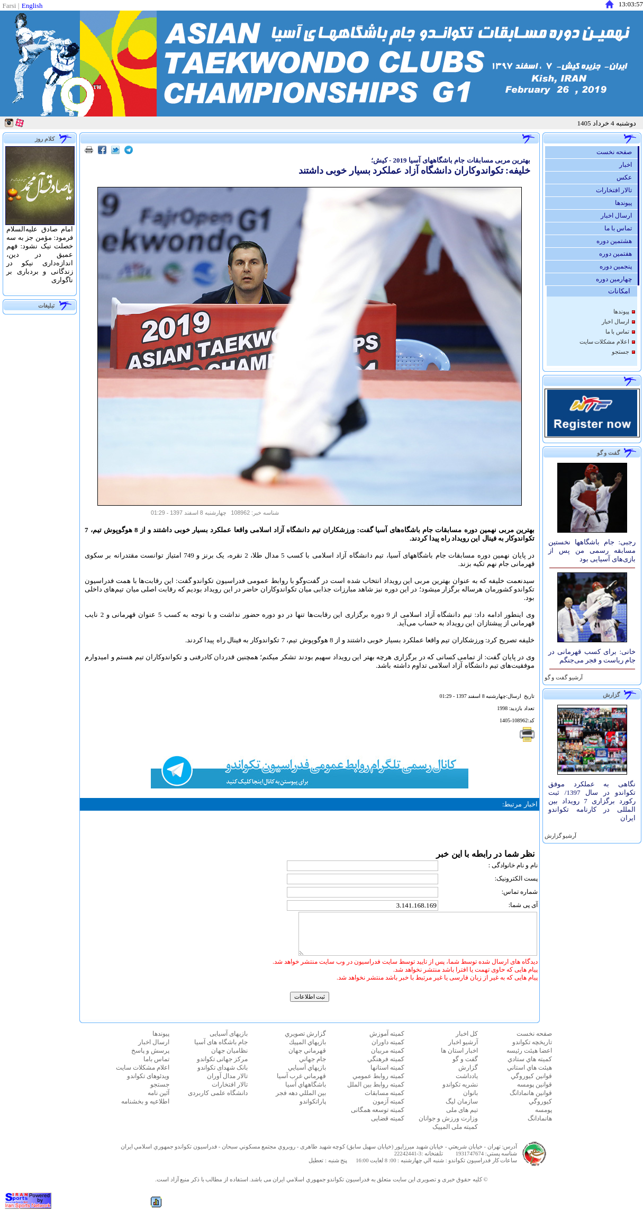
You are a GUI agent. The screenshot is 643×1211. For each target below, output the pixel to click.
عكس (627, 177)
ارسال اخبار (619, 215)
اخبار (628, 164)
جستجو (620, 352)
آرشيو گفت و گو (563, 677)
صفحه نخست (616, 152)
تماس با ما (621, 228)
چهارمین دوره (616, 279)
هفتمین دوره (618, 253)
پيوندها (626, 203)
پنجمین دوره (618, 266)
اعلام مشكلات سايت (604, 342)
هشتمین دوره (616, 241)
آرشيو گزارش (559, 836)
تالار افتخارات (616, 190)
